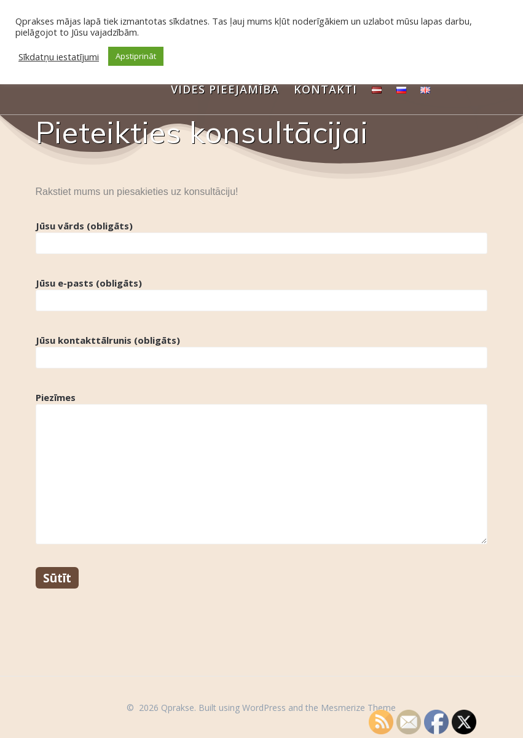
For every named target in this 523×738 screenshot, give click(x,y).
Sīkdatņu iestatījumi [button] (58, 56)
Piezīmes (262, 467)
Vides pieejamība (225, 89)
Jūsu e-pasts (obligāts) (262, 294)
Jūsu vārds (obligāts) (262, 237)
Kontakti (325, 89)
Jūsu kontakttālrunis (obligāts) (262, 351)
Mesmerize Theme (358, 707)
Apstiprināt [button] (136, 56)
